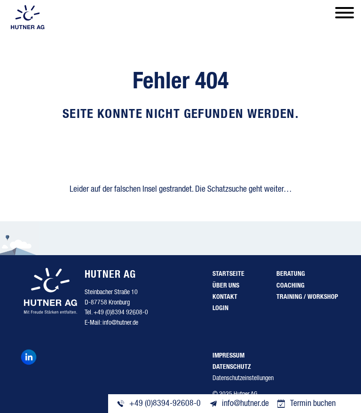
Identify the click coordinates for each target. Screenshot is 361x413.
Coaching (290, 285)
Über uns (225, 285)
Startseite (228, 274)
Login (220, 308)
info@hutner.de (120, 322)
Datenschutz (231, 367)
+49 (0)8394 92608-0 (121, 312)
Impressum (228, 355)
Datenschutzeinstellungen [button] (243, 378)
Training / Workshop (307, 297)
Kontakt (224, 297)
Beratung (290, 274)
